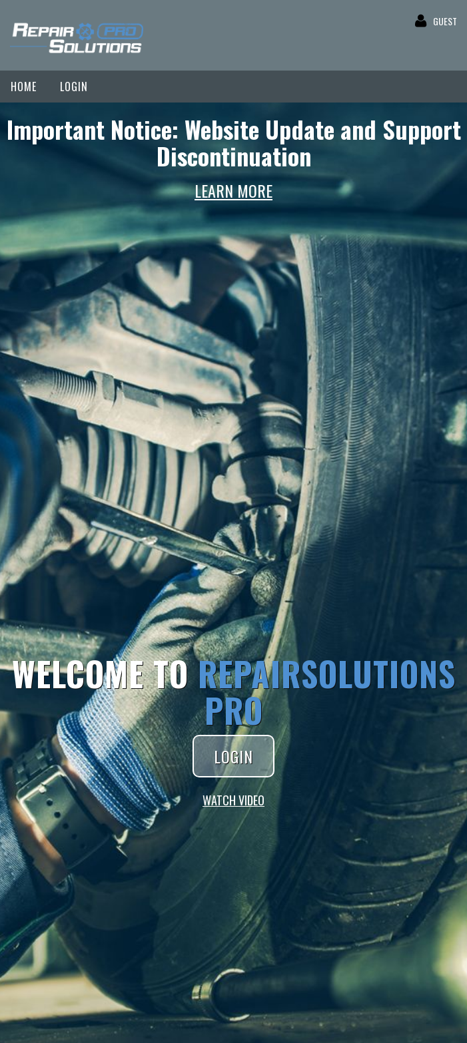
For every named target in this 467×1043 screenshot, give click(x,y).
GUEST (445, 21)
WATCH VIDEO (233, 800)
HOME (24, 87)
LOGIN (74, 87)
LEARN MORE (233, 190)
